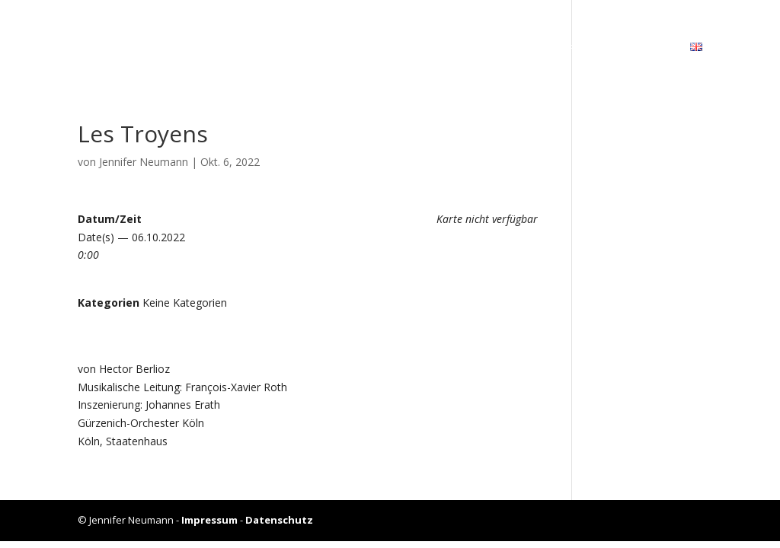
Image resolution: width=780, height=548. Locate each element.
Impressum (209, 520)
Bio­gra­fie (347, 48)
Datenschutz (279, 520)
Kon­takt (646, 48)
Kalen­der (423, 48)
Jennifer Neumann (143, 162)
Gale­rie (492, 48)
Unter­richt (567, 48)
